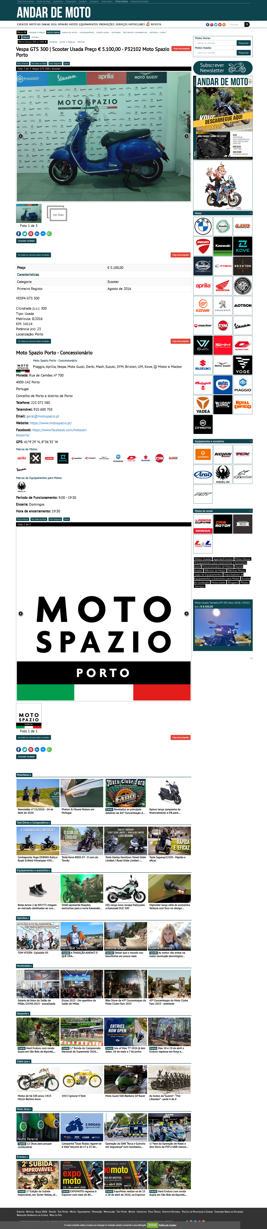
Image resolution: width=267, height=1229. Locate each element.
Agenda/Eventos (223, 559)
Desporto (23, 1013)
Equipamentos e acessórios (34, 870)
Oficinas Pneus (236, 570)
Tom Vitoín (63, 1211)
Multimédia (24, 965)
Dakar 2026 (49, 24)
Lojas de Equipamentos (208, 574)
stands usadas (102, 32)
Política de (167, 1225)
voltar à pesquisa (67, 41)
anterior (53, 41)
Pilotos (244, 582)
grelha (26, 37)
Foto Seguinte (55, 63)
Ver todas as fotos (38, 63)
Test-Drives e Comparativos (33, 822)
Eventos (22, 24)
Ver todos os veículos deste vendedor (33, 255)
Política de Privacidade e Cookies (197, 1211)
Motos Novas (242, 559)
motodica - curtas (158, 32)
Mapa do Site (56, 1215)
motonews (116, 32)
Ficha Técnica (154, 1211)
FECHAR (152, 1225)
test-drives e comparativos (135, 32)
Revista (156, 24)
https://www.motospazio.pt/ (51, 423)
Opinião (63, 24)
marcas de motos (69, 32)
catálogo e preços (37, 32)
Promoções (107, 24)
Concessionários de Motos (217, 566)
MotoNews (24, 775)
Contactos (141, 1211)
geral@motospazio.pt (42, 416)
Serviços (122, 24)
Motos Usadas (203, 559)
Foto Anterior (22, 63)
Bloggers (233, 582)
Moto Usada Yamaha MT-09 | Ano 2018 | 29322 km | (223, 623)
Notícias (35, 24)
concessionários (87, 32)
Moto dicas (24, 1109)
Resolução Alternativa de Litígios (32, 1215)
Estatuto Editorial (171, 1211)
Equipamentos (88, 24)
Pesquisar (244, 42)
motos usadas (53, 32)
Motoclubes (137, 24)
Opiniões (23, 918)
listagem (35, 37)
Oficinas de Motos (215, 570)
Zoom (66, 63)
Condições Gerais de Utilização (228, 1211)
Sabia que (23, 1061)
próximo (81, 41)
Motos (73, 24)
